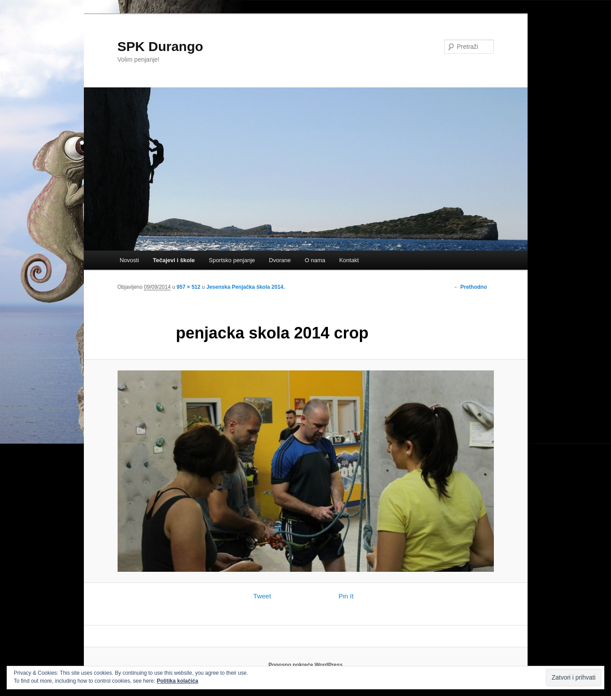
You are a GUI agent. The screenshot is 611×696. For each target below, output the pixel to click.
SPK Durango (160, 46)
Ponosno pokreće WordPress (305, 665)
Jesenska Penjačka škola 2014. (245, 287)
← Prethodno (470, 287)
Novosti (129, 260)
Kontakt (349, 260)
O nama (315, 260)
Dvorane (280, 260)
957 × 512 (189, 287)
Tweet (262, 596)
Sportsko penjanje (232, 260)
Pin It (346, 596)
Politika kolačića (177, 681)
